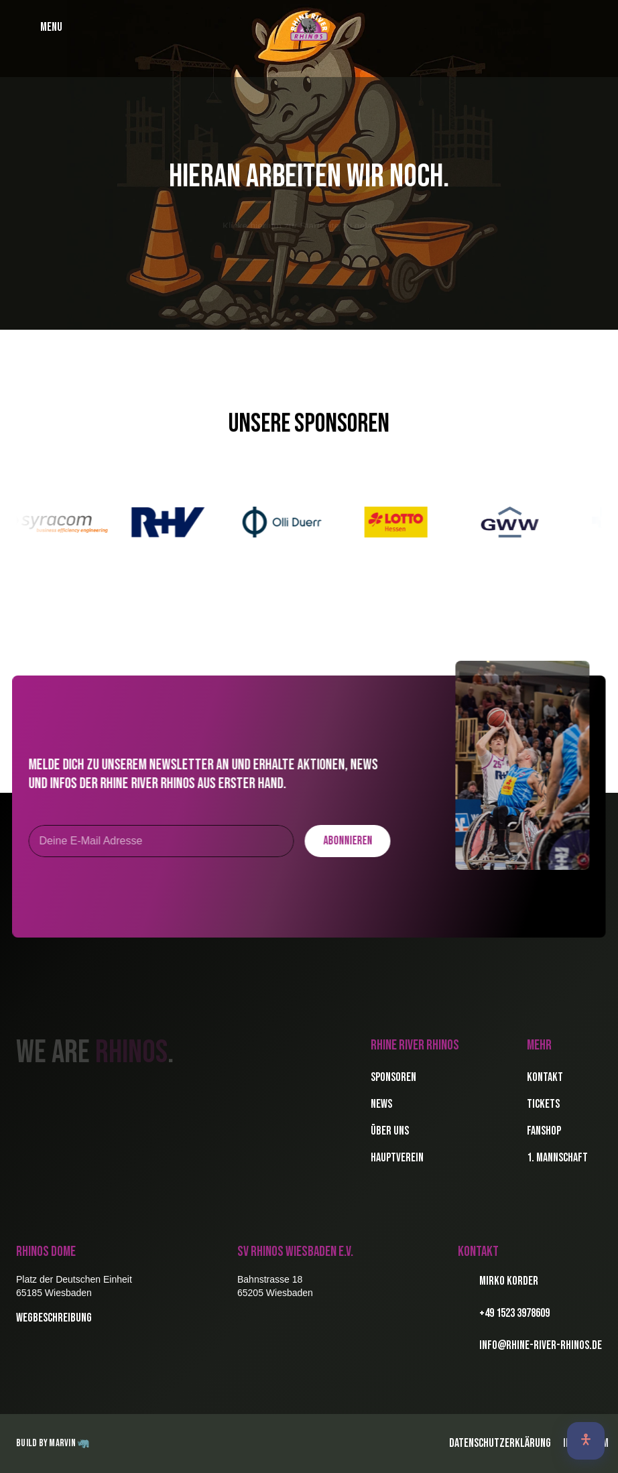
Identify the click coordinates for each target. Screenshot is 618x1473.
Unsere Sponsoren (309, 424)
